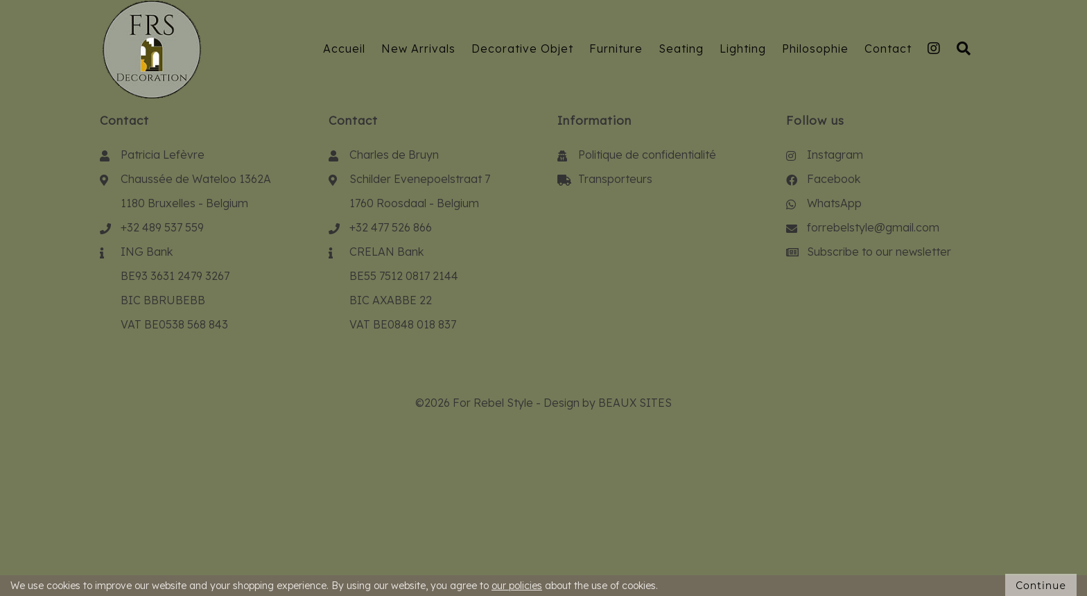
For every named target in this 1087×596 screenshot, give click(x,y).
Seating (681, 48)
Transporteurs (615, 179)
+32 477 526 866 (390, 227)
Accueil (344, 48)
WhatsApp (834, 203)
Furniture (616, 48)
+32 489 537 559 (162, 227)
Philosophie (815, 48)
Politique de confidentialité (647, 154)
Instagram (835, 154)
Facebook (833, 179)
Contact (888, 48)
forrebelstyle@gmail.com (873, 227)
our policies (517, 585)
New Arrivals (418, 48)
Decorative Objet (522, 48)
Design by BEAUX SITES (608, 403)
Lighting (743, 48)
